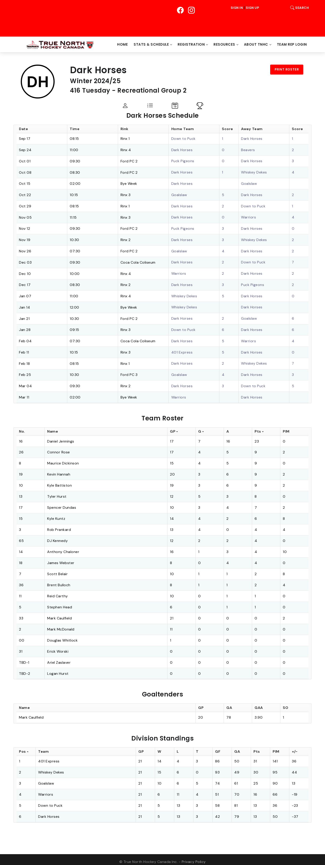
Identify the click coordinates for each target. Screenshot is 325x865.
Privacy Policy (194, 857)
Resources (224, 44)
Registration (191, 44)
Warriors (248, 216)
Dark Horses (251, 138)
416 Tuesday (90, 90)
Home (122, 44)
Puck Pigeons (182, 160)
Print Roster (287, 69)
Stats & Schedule (151, 44)
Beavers (248, 149)
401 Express (182, 348)
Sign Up (252, 8)
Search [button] (298, 8)
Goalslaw (249, 183)
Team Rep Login (292, 44)
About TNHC (256, 44)
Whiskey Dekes (254, 171)
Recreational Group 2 (153, 90)
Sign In (237, 8)
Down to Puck (183, 138)
